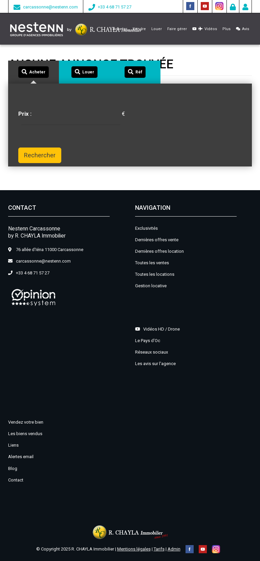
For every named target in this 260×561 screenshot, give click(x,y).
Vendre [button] (139, 29)
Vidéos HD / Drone (157, 329)
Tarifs (159, 549)
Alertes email (21, 456)
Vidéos (204, 29)
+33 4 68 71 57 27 (114, 6)
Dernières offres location (159, 251)
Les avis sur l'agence (155, 363)
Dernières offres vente (156, 239)
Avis (242, 29)
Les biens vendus (25, 433)
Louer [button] (156, 29)
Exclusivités (146, 228)
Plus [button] (226, 29)
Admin (174, 549)
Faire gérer (177, 29)
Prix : (24, 113)
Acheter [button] (120, 29)
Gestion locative (151, 285)
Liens (13, 445)
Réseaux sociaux (151, 352)
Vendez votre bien (25, 422)
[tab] (33, 72)
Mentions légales (134, 549)
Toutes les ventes (152, 262)
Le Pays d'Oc (147, 340)
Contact (15, 480)
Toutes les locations (154, 274)
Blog (12, 468)
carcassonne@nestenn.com (50, 6)
